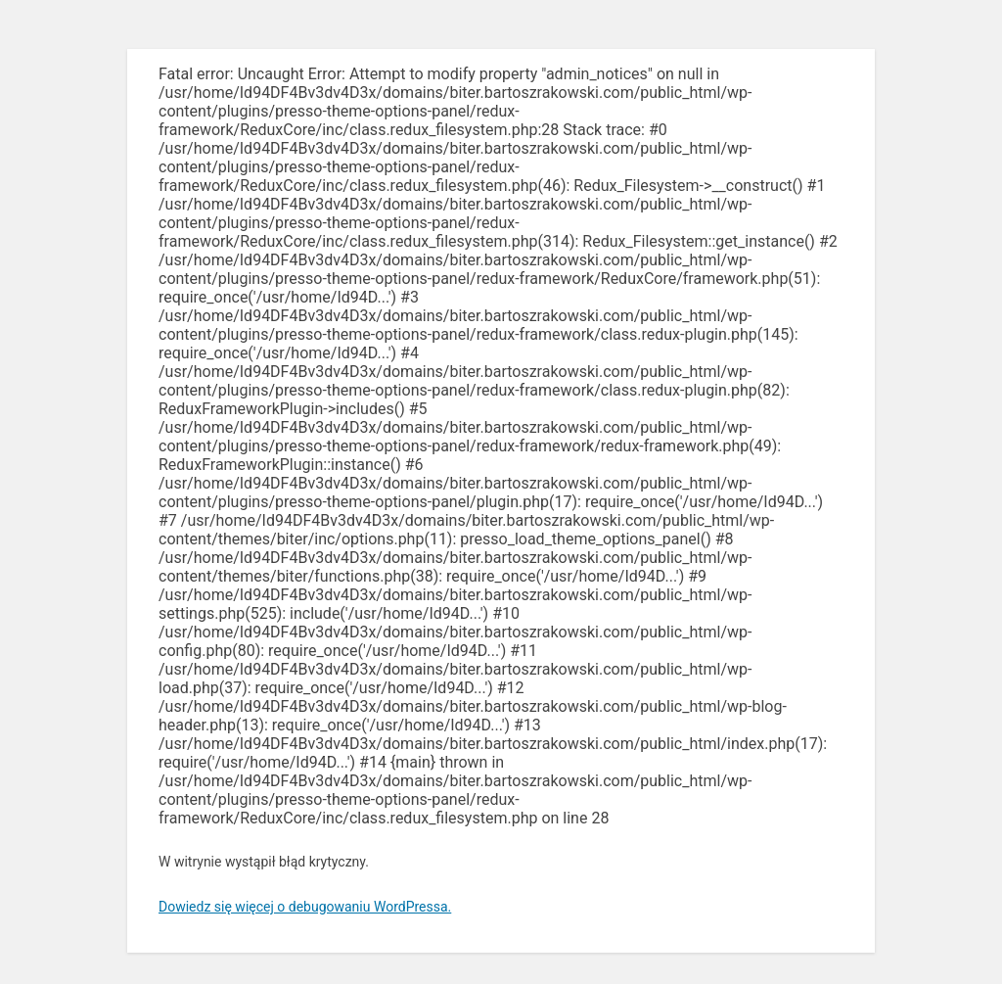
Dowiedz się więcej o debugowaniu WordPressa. (305, 906)
